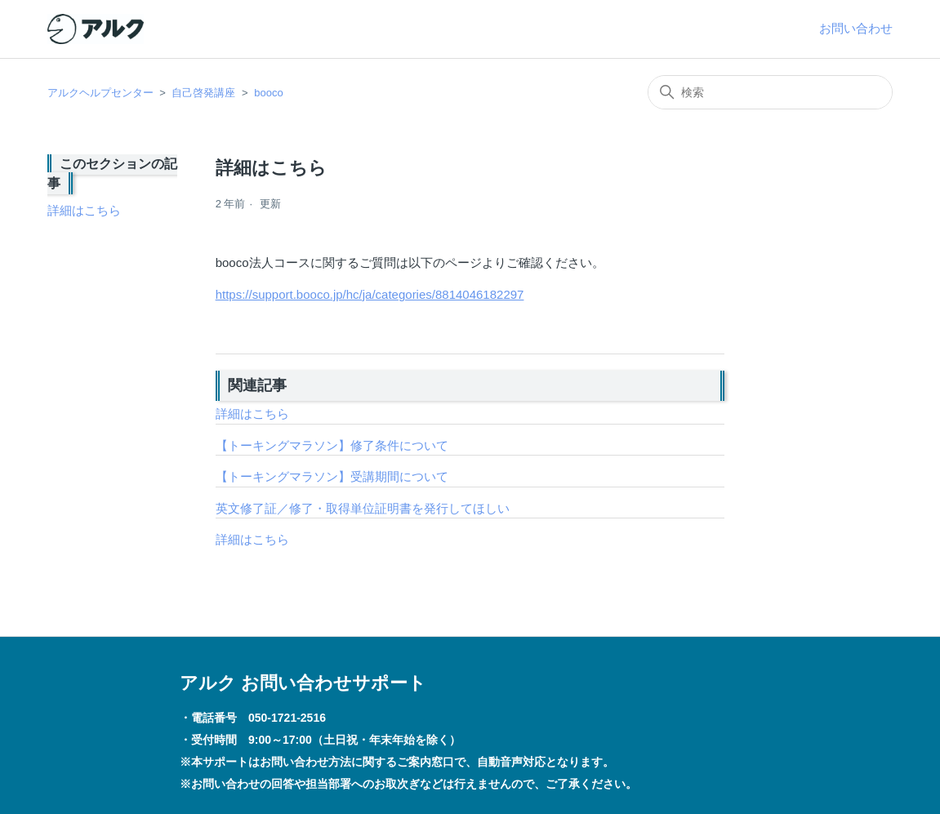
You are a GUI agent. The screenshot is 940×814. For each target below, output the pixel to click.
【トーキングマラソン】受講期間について (332, 476)
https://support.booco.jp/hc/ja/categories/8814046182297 (370, 294)
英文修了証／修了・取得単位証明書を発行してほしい (363, 508)
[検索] (770, 92)
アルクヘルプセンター (100, 93)
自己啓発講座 (203, 93)
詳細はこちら (84, 210)
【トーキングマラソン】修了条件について (332, 445)
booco (268, 93)
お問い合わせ (856, 28)
